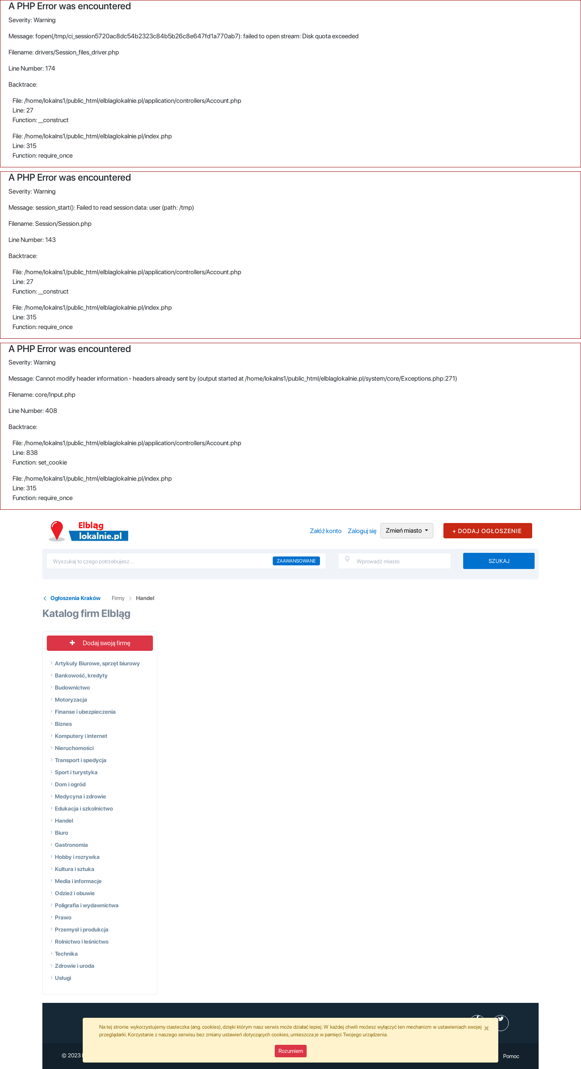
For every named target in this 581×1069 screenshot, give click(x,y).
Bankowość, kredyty (81, 675)
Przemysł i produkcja (82, 929)
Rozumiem (290, 1051)
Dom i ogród (70, 784)
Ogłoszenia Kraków (75, 598)
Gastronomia (71, 845)
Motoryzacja (71, 699)
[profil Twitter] (501, 1023)
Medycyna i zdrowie (80, 796)
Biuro (61, 832)
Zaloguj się (362, 531)
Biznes (63, 724)
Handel (145, 598)
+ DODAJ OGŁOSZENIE (487, 531)
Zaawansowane (296, 561)
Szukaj (499, 561)
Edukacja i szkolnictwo (84, 808)
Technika (66, 953)
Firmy (118, 598)
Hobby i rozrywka (77, 857)
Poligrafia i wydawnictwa (87, 905)
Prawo (63, 917)
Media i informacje (78, 881)
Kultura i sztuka (74, 869)
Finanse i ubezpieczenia (85, 711)
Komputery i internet (81, 736)
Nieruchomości (74, 748)
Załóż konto (326, 531)
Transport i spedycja (81, 760)
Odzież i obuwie (75, 893)
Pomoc (511, 1056)
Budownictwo (72, 687)
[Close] (486, 1028)
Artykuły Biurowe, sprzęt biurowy (97, 663)
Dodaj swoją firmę (100, 643)
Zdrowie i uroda (74, 966)
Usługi (63, 978)
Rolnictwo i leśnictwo (82, 941)
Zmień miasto (404, 530)
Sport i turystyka (76, 772)
